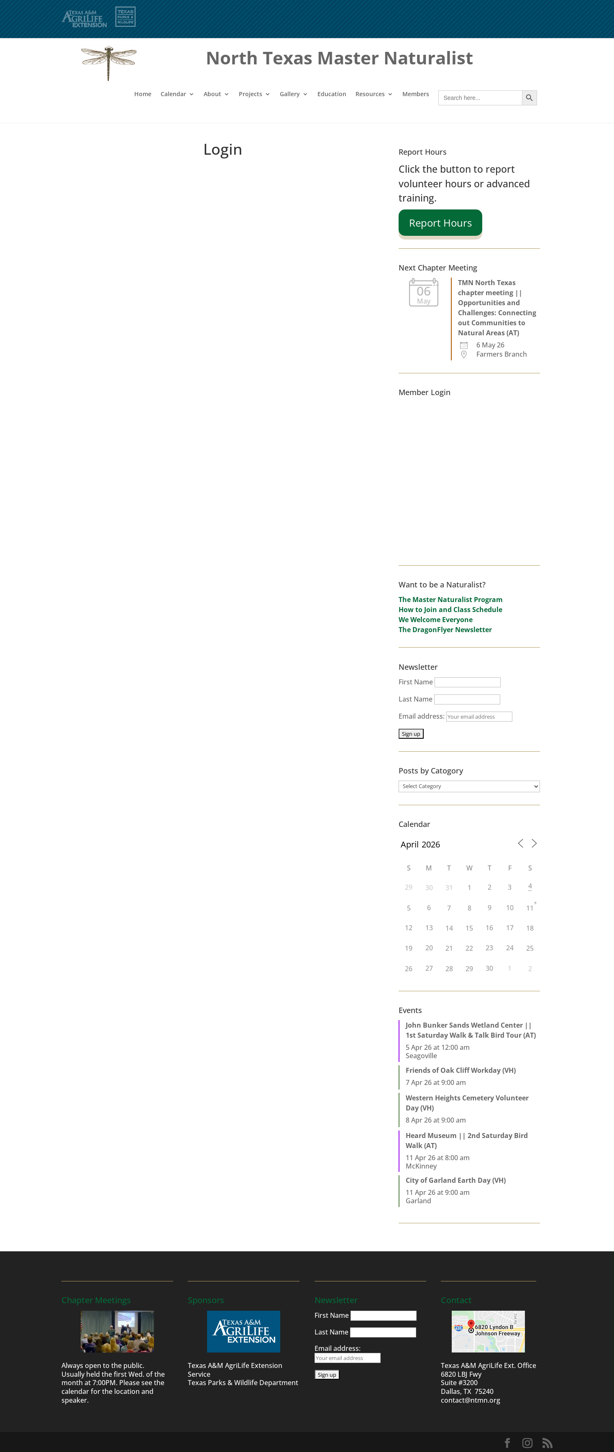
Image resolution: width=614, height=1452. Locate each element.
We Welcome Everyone (436, 619)
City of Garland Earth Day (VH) (456, 1180)
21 (449, 948)
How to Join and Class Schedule (450, 609)
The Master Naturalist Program (451, 599)
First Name (416, 681)
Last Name (415, 699)
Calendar (173, 94)
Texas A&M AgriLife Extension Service (235, 1370)
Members (415, 94)
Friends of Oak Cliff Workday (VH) (461, 1070)
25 (530, 948)
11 (530, 908)
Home (142, 94)
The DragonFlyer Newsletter (445, 629)
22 (469, 948)
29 (469, 968)
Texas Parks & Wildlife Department (243, 1382)
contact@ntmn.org (470, 1400)
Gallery (290, 94)
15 (469, 928)
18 (530, 928)
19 (408, 948)
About (212, 94)
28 (449, 968)
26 (408, 968)
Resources (370, 94)
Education (331, 94)
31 (449, 887)
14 (449, 928)
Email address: (455, 716)
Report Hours (440, 223)
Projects (250, 94)
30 (429, 887)
